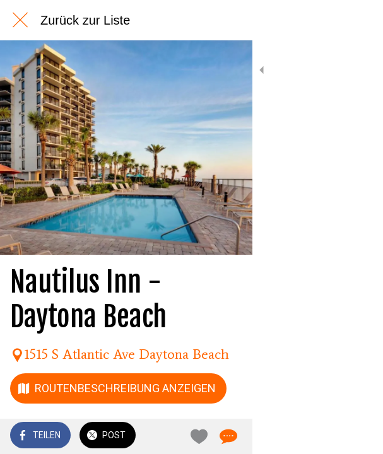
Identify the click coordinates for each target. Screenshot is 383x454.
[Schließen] (20, 20)
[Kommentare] (358, 436)
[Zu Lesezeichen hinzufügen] (327, 436)
